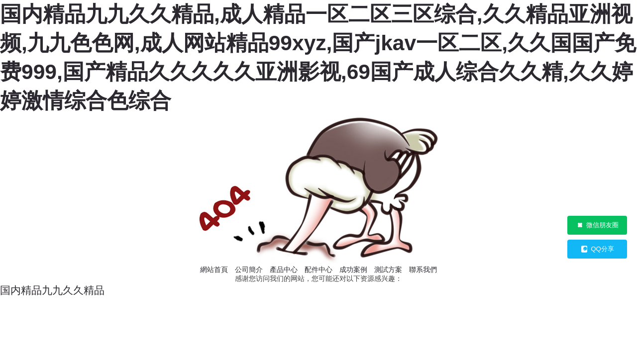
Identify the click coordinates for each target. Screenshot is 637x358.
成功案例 (353, 269)
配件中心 (318, 269)
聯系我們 (423, 269)
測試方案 (388, 269)
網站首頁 (214, 269)
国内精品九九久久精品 (52, 290)
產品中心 (284, 269)
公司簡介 (249, 269)
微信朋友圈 (597, 225)
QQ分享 (597, 249)
